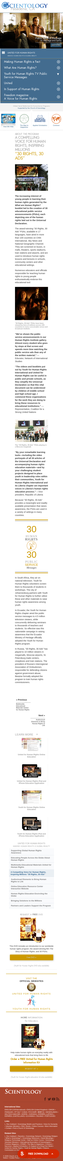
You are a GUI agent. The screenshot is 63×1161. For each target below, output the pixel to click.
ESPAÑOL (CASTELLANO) (15, 1116)
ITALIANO (39, 1116)
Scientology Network (33, 1136)
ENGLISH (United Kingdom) (37, 1110)
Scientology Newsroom (31, 1138)
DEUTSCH (9, 1114)
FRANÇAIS (9, 1112)
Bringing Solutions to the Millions (26, 901)
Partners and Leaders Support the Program (31, 906)
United (8, 83)
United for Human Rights (14, 1148)
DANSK (51, 1110)
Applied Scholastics (40, 119)
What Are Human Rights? (20, 68)
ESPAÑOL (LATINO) (45, 1114)
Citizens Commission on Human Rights (27, 1149)
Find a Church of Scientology (23, 1128)
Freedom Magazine (12, 1144)
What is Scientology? (13, 1138)
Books (28, 1126)
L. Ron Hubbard (10, 1124)
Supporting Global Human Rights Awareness (26, 851)
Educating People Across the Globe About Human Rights (30, 859)
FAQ (22, 1126)
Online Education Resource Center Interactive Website (27, 887)
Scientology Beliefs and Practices (30, 1124)
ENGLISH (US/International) (15, 1110)
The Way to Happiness (24, 120)
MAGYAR (16, 1114)
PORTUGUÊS (50, 1116)
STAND (23, 1144)
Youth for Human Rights (33, 1148)
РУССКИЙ (32, 1112)
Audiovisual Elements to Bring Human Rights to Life (28, 880)
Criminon (48, 1144)
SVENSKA (33, 1114)
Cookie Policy (14, 1158)
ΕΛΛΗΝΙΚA (30, 1116)
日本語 (24, 1112)
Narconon (8, 1146)
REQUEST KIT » (31, 1068)
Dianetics (21, 1136)
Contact (8, 1128)
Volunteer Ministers (13, 1126)
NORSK (24, 1114)
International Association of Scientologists (35, 1142)
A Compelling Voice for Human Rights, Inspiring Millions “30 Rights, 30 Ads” (28, 873)
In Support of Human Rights (21, 89)
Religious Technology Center (15, 1140)
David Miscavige (47, 1138)
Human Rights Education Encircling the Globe (29, 894)
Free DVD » (31, 957)
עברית (17, 1112)
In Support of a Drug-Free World (40, 1146)
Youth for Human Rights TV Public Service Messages (25, 75)
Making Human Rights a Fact (22, 62)
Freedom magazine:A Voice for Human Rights (20, 97)
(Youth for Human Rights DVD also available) (31, 965)
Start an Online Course (35, 1140)
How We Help (8, 127)
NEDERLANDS (51, 1112)
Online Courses (38, 1126)
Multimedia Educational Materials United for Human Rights (31, 866)
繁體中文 (41, 1112)
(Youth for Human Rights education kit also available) (31, 1077)
